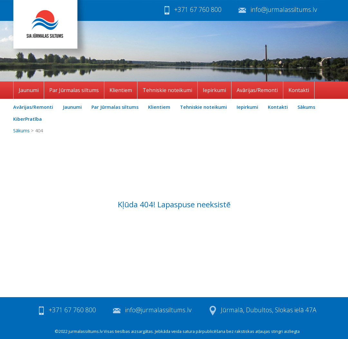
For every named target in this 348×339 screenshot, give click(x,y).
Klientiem (120, 90)
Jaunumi (29, 90)
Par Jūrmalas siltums (74, 90)
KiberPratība (27, 119)
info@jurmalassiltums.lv (284, 9)
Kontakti (298, 90)
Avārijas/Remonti (257, 90)
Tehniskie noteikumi (167, 90)
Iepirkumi (214, 90)
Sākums (306, 107)
